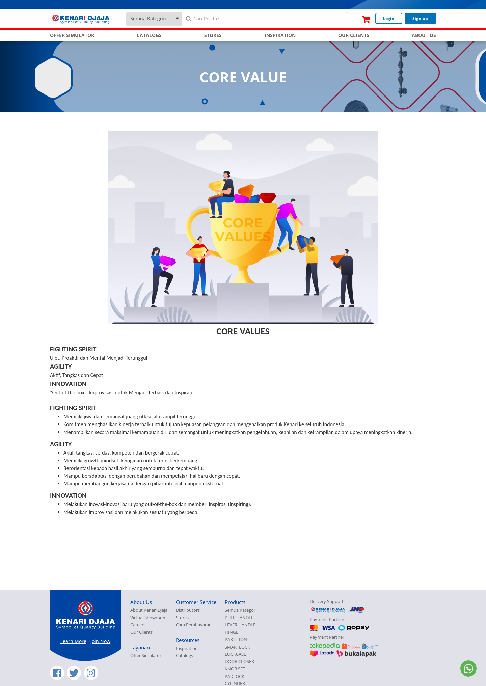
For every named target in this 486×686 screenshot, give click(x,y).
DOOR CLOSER (239, 661)
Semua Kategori (240, 610)
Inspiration (187, 648)
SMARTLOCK (237, 647)
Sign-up (420, 18)
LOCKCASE (235, 654)
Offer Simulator (145, 655)
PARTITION (236, 639)
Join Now (100, 641)
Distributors (188, 610)
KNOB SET (235, 669)
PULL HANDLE (239, 618)
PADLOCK (234, 676)
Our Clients (141, 632)
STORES (213, 35)
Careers (137, 625)
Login (388, 18)
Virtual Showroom (148, 618)
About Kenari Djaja (148, 610)
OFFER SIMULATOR (72, 35)
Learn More (73, 641)
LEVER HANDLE (240, 625)
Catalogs (184, 655)
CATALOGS (149, 35)
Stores (182, 618)
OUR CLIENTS (353, 35)
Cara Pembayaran (194, 625)
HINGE (231, 632)
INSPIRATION (280, 35)
